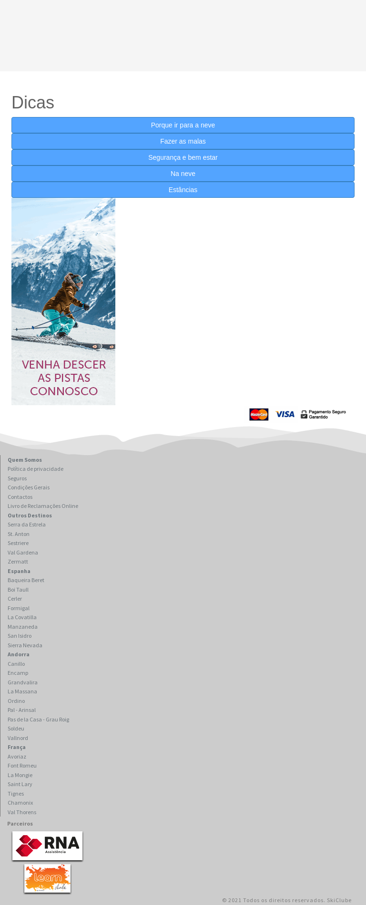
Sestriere (18, 542)
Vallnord (18, 737)
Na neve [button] (183, 173)
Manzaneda (23, 626)
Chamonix (20, 802)
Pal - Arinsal (22, 709)
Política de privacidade (35, 468)
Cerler (15, 598)
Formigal (19, 608)
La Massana (22, 691)
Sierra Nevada (25, 645)
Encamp (18, 672)
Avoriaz (17, 756)
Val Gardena (23, 552)
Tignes (16, 793)
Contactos (20, 496)
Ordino (16, 700)
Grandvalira (23, 682)
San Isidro (19, 635)
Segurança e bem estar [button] (183, 157)
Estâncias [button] (183, 190)
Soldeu (16, 728)
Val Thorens (22, 812)
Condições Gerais (29, 487)
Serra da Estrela (27, 524)
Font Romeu (22, 765)
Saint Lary (20, 784)
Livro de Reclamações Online (43, 505)
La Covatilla (22, 617)
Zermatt (18, 561)
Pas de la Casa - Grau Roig (38, 719)
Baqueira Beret (26, 580)
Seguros (17, 478)
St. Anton (19, 533)
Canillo (16, 663)
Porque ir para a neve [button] (183, 125)
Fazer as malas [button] (183, 141)
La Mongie (20, 774)
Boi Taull (18, 589)
